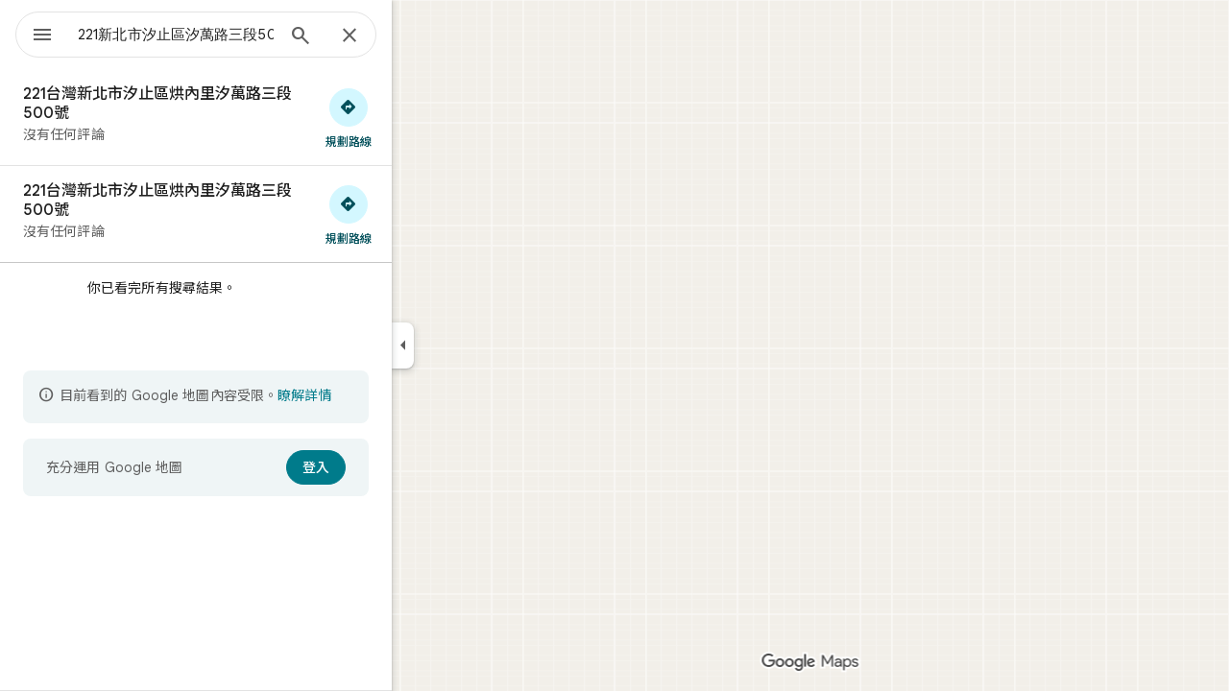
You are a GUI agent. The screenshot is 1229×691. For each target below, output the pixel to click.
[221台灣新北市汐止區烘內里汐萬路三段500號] (265, 117)
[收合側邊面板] (472, 345)
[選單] (34, 32)
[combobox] (225, 34)
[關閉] (419, 36)
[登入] (385, 467)
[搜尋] (370, 37)
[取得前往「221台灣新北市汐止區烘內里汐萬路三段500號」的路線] (417, 117)
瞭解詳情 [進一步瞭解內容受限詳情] (373, 395)
